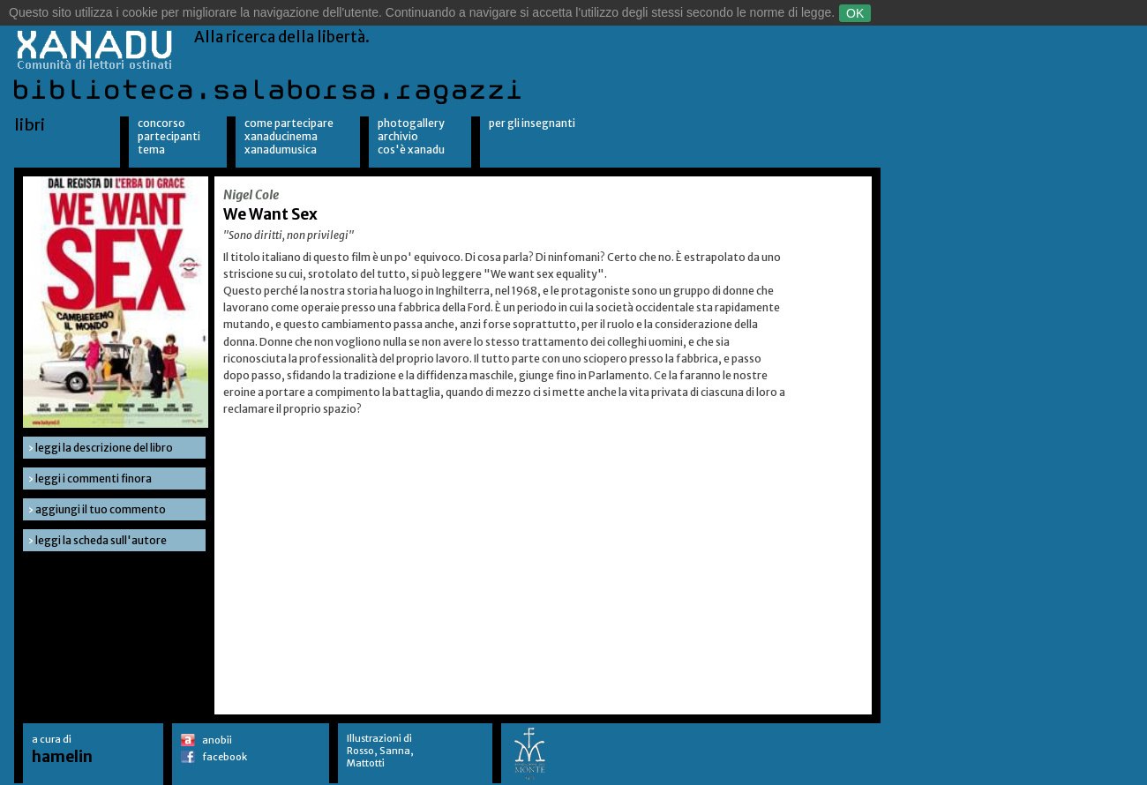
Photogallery (411, 123)
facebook (224, 757)
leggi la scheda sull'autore (101, 540)
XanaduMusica (280, 149)
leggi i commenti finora (93, 478)
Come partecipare (289, 123)
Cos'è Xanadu (411, 149)
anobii (217, 740)
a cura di (62, 749)
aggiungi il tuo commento (100, 509)
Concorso (161, 123)
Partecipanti (169, 136)
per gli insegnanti (532, 123)
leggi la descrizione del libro (104, 447)
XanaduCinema (281, 136)
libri (29, 125)
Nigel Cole (251, 195)
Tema (151, 149)
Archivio (398, 136)
